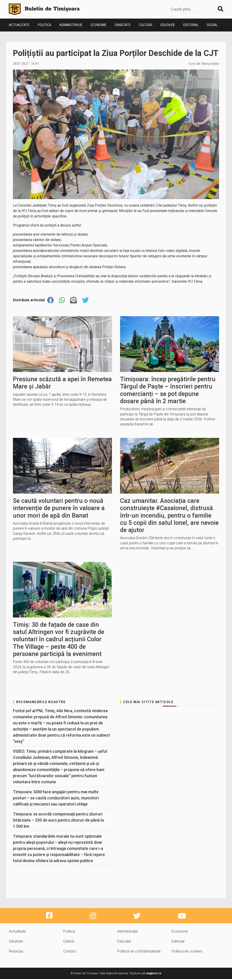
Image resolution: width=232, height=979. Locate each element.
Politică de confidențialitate (139, 951)
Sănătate (122, 25)
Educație (167, 25)
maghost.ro (153, 973)
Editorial (191, 25)
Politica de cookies (187, 951)
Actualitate (19, 25)
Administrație (70, 25)
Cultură (145, 25)
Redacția (16, 951)
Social (212, 25)
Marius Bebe (210, 63)
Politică (44, 25)
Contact (69, 951)
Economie (98, 25)
